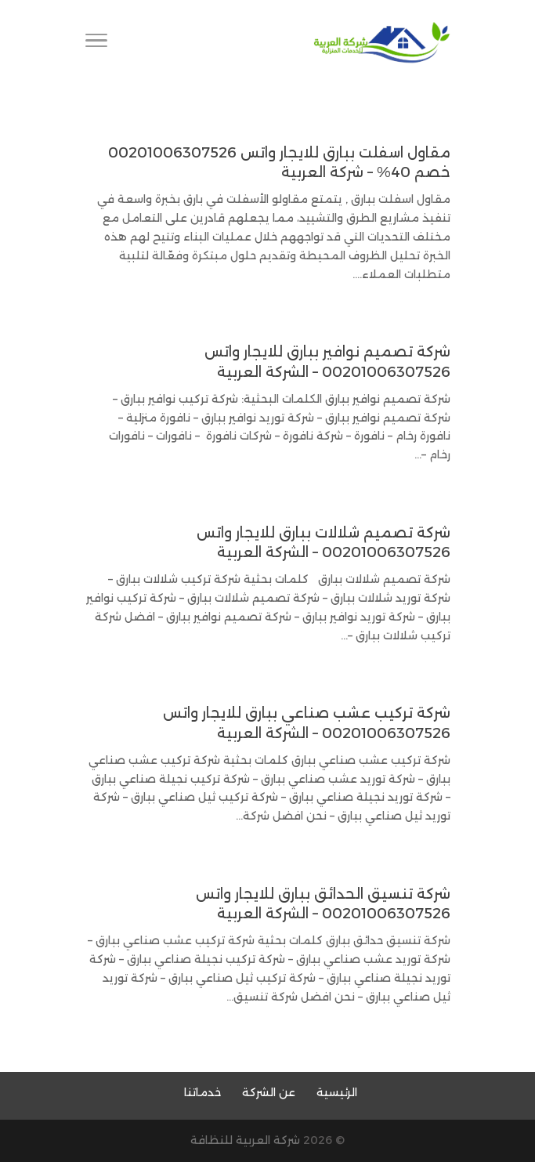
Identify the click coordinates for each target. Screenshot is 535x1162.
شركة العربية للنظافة (245, 1140)
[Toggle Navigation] (96, 43)
